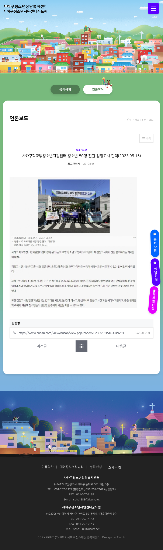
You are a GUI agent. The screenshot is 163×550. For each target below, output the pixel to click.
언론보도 (98, 89)
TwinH (121, 537)
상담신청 (155, 271)
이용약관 (47, 467)
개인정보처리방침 (72, 467)
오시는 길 (114, 468)
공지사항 (155, 243)
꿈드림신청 (154, 299)
